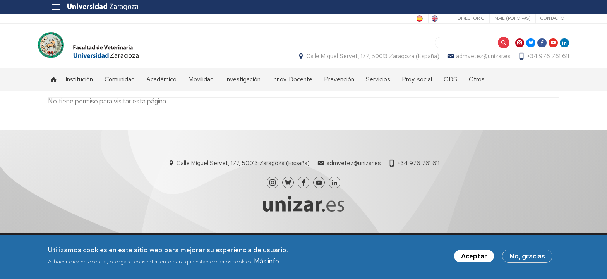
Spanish (390, 18)
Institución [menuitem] (79, 83)
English (421, 18)
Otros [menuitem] (477, 83)
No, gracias (527, 256)
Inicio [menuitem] (54, 83)
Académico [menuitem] (161, 83)
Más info (266, 261)
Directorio (460, 18)
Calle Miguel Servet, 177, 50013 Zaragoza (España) (362, 58)
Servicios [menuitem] (378, 83)
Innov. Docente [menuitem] (292, 83)
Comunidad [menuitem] (120, 83)
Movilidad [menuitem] (201, 83)
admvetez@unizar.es (473, 58)
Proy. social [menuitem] (417, 83)
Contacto (542, 18)
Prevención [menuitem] (339, 83)
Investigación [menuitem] (243, 83)
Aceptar (474, 256)
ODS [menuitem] (450, 83)
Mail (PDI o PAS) (502, 18)
